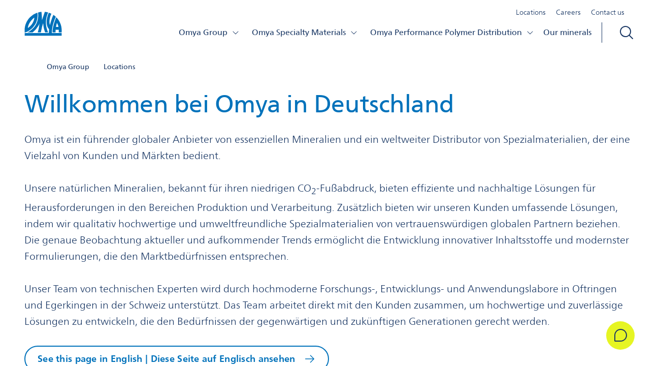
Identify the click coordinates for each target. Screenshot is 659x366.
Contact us (607, 12)
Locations (531, 12)
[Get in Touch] (620, 335)
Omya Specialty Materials (305, 32)
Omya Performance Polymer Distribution (452, 32)
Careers (568, 12)
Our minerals (567, 32)
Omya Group (209, 32)
